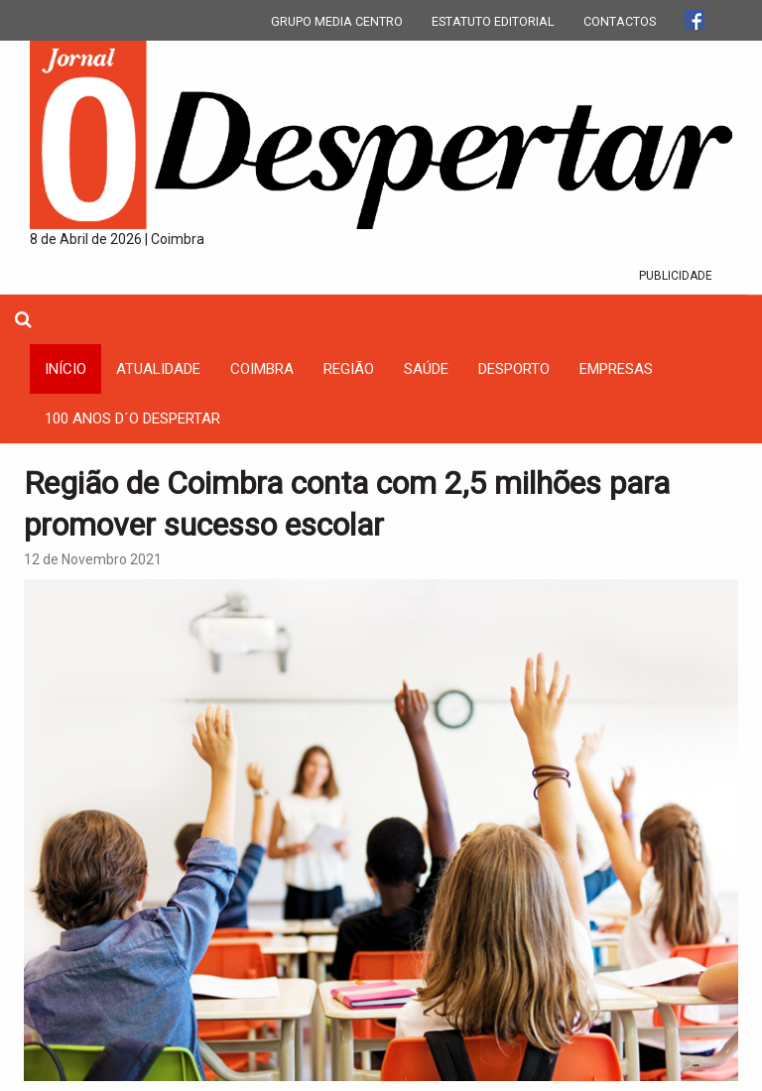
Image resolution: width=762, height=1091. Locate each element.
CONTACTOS (619, 21)
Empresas (616, 369)
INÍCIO (65, 369)
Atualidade (158, 369)
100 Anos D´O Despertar (132, 418)
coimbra (262, 369)
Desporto (514, 369)
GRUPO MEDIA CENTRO (337, 21)
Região (348, 369)
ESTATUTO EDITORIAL (493, 21)
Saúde (426, 369)
